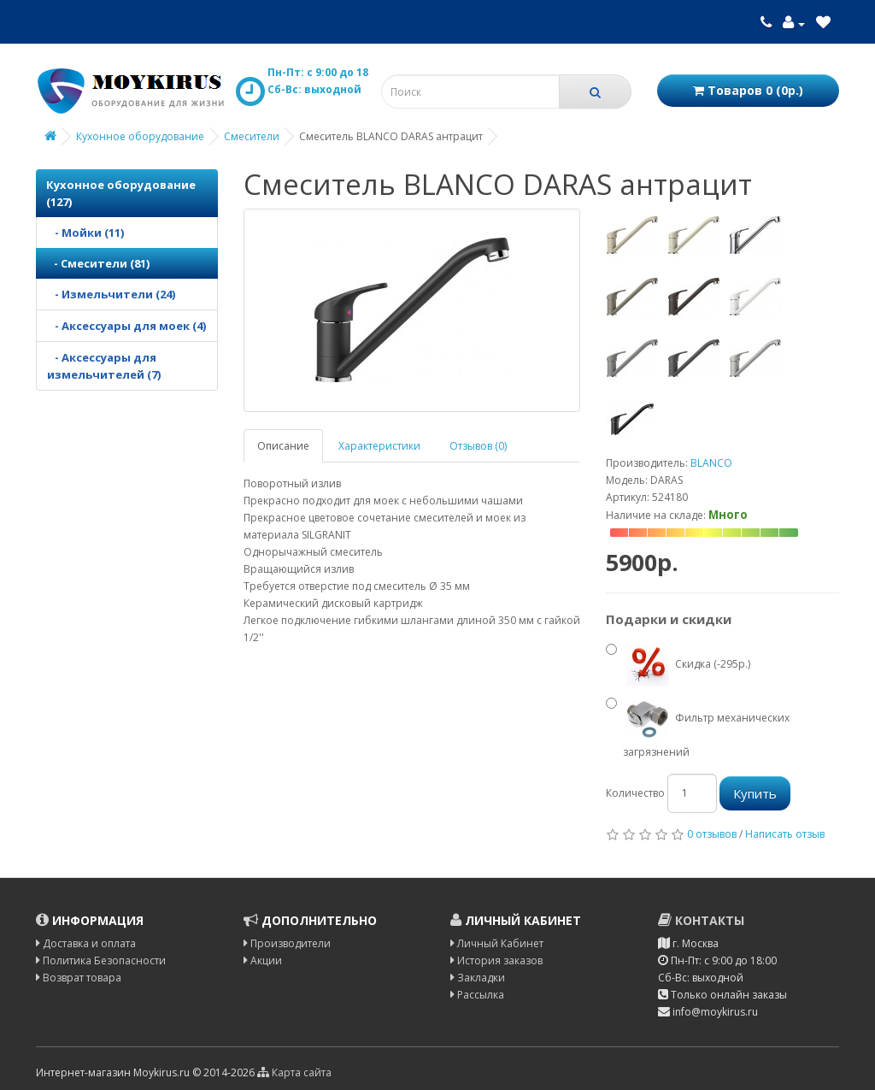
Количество (635, 793)
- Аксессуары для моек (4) (126, 325)
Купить (755, 793)
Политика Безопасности (101, 960)
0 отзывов (712, 834)
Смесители (251, 136)
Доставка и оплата (86, 943)
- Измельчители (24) (111, 294)
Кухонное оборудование (140, 136)
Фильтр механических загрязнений (698, 726)
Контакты (701, 920)
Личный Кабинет (496, 943)
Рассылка (477, 994)
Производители (287, 943)
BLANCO (711, 463)
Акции (263, 960)
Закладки (477, 977)
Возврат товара (78, 977)
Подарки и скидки (668, 618)
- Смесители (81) (98, 263)
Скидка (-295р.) (678, 665)
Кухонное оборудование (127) (121, 193)
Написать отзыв (785, 834)
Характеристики (379, 446)
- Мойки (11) (85, 232)
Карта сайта (294, 1072)
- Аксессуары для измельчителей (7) (104, 366)
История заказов (496, 960)
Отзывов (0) (478, 446)
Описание (283, 446)
